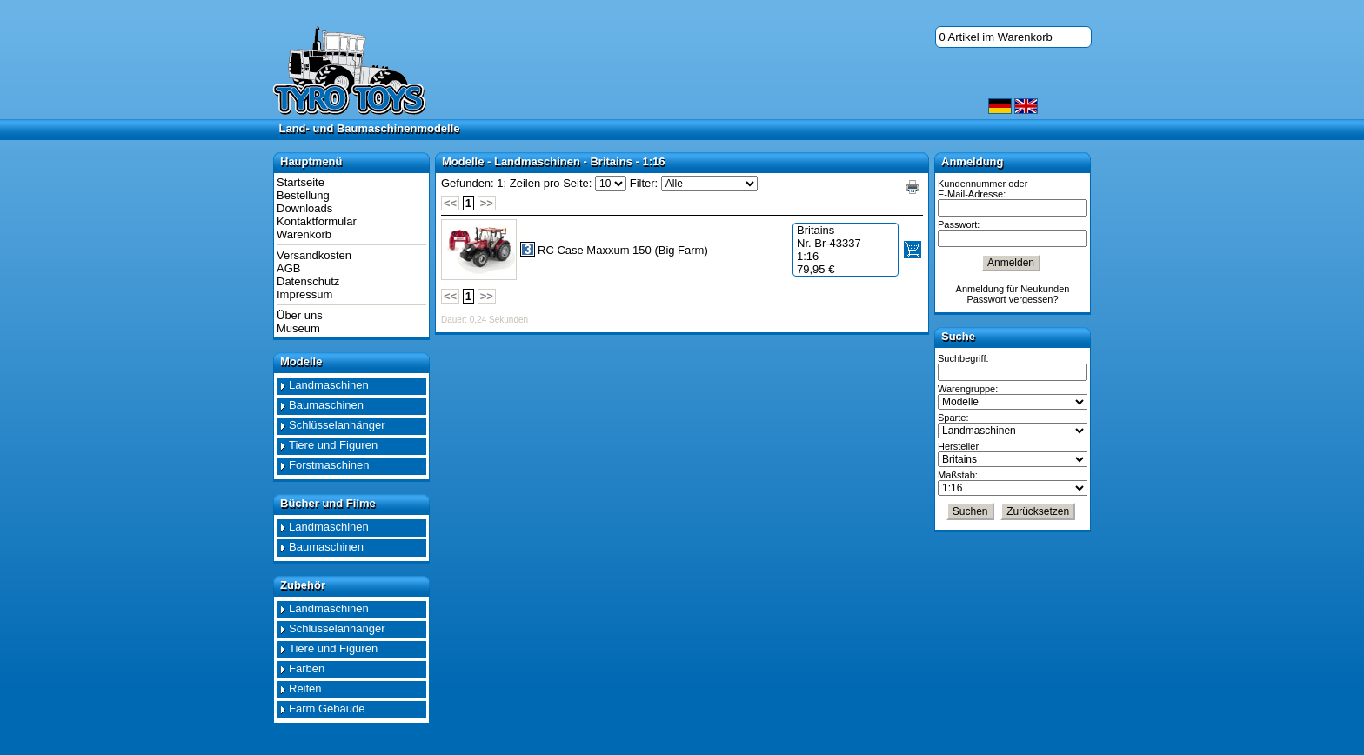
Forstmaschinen (329, 464)
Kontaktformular (317, 221)
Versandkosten (314, 255)
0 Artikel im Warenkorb (996, 36)
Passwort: (959, 224)
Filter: (644, 183)
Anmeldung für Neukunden (1013, 289)
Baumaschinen (326, 404)
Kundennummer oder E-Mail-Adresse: (982, 188)
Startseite (300, 182)
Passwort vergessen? (1012, 299)
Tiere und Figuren (333, 444)
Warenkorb (304, 234)
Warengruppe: (968, 389)
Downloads (304, 208)
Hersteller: (959, 446)
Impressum (304, 294)
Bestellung (303, 195)
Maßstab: (958, 475)
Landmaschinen (329, 384)
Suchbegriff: (963, 358)
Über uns (300, 315)
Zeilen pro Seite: (551, 183)
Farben (306, 668)
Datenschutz (308, 281)
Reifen (305, 688)
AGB (288, 268)
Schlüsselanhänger (337, 424)
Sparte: (953, 417)
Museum (298, 328)
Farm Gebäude (326, 708)
